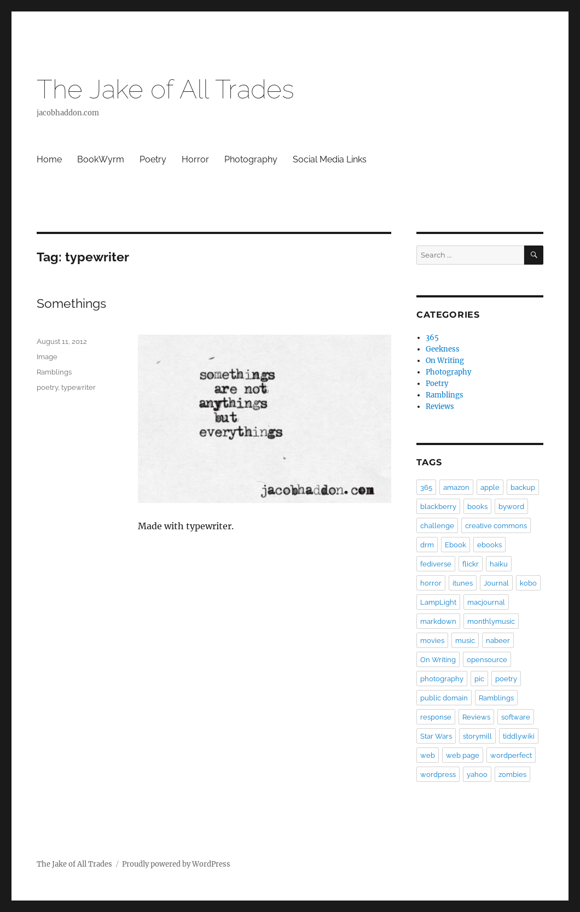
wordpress (438, 774)
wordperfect (511, 755)
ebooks (489, 545)
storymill (477, 736)
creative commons (496, 526)
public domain (444, 698)
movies (432, 640)
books (477, 506)
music (465, 640)
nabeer (498, 640)
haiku (499, 564)
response (435, 717)
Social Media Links (330, 159)
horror (431, 583)
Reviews (440, 406)
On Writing (445, 360)
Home (49, 159)
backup (523, 487)
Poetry (153, 159)
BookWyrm (100, 159)
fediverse (435, 564)
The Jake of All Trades (165, 89)
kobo (528, 583)
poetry (47, 387)
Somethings (71, 303)
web (427, 755)
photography (441, 679)
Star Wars (436, 736)
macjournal (486, 602)
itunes (463, 583)
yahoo (477, 774)
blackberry (438, 506)
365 (432, 337)
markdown (438, 621)
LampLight (438, 602)
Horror (195, 159)
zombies (512, 774)
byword (511, 506)
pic (479, 679)
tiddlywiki (519, 736)
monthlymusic (491, 621)
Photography (250, 159)
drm (427, 545)
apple (490, 487)
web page (462, 755)
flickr (470, 564)
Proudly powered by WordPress (176, 864)
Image (47, 357)
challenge (437, 526)
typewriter (78, 387)
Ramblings (54, 372)
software (515, 717)
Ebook (455, 545)
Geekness (443, 349)
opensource (487, 660)
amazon (456, 487)
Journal (496, 583)
